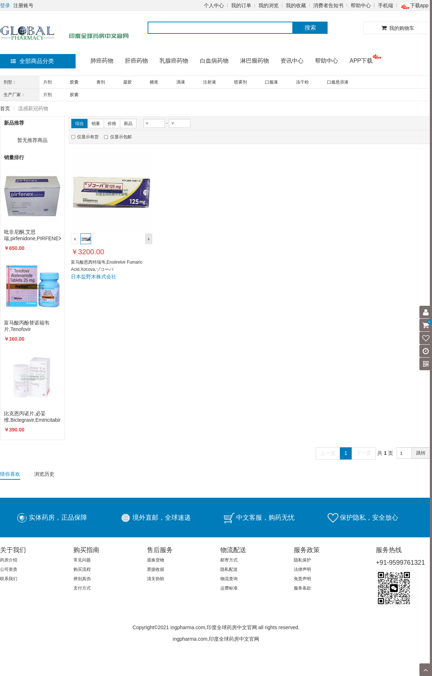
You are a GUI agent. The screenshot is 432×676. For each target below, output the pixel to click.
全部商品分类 (32, 61)
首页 (5, 108)
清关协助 (155, 578)
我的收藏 (296, 5)
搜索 (310, 27)
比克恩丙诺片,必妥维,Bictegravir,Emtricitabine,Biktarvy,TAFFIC (32, 417)
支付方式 (82, 588)
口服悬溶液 (337, 82)
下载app (414, 5)
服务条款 (302, 588)
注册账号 (23, 5)
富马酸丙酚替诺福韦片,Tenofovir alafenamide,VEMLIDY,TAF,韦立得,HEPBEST (32, 326)
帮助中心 (361, 5)
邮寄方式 (229, 560)
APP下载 (361, 61)
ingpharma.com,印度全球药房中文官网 (216, 639)
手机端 (385, 5)
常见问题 (82, 560)
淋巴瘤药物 (254, 61)
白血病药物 (214, 61)
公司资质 (8, 569)
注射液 (209, 82)
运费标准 (229, 588)
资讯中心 (291, 61)
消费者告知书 (328, 5)
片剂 (47, 82)
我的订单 (241, 5)
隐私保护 (302, 560)
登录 (5, 5)
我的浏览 (268, 5)
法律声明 (302, 569)
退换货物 (155, 560)
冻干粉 (302, 82)
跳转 (421, 453)
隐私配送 (229, 569)
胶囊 (74, 82)
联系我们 (8, 578)
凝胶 (127, 82)
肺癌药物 (101, 61)
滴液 (180, 82)
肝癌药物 (136, 61)
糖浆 (154, 82)
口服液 (271, 82)
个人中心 (214, 5)
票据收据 (155, 569)
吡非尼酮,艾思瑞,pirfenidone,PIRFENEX (32, 235)
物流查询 (229, 578)
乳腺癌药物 (173, 61)
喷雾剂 (240, 82)
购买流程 (82, 569)
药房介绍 (8, 560)
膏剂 (100, 82)
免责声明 (302, 578)
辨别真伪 (82, 578)
